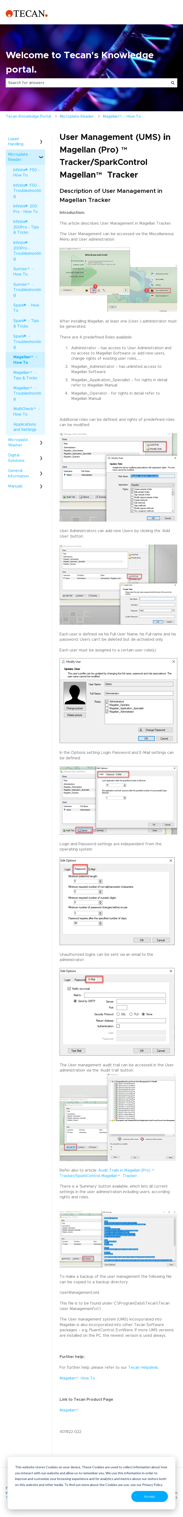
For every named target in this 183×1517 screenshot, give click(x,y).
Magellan (70, 1410)
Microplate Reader (77, 116)
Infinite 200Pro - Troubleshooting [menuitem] (27, 250)
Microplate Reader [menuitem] (18, 157)
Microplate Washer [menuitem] (18, 442)
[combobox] (87, 82)
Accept (149, 1496)
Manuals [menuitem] (15, 486)
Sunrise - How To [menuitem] (23, 271)
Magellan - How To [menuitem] (25, 359)
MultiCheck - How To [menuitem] (26, 411)
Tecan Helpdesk (143, 1367)
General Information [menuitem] (18, 473)
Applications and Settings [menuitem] (24, 427)
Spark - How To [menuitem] (26, 308)
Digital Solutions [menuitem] (16, 457)
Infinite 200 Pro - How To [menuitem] (25, 209)
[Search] (172, 82)
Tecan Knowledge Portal (28, 116)
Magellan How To (77, 1378)
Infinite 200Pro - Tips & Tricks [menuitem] (26, 226)
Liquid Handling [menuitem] (15, 141)
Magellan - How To (122, 118)
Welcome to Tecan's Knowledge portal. (80, 62)
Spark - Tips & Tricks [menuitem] (26, 323)
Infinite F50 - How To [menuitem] (26, 172)
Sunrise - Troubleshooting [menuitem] (27, 290)
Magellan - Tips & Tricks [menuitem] (25, 375)
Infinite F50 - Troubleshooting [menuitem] (27, 190)
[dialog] (91, 1483)
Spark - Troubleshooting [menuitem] (27, 341)
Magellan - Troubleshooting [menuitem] (27, 393)
